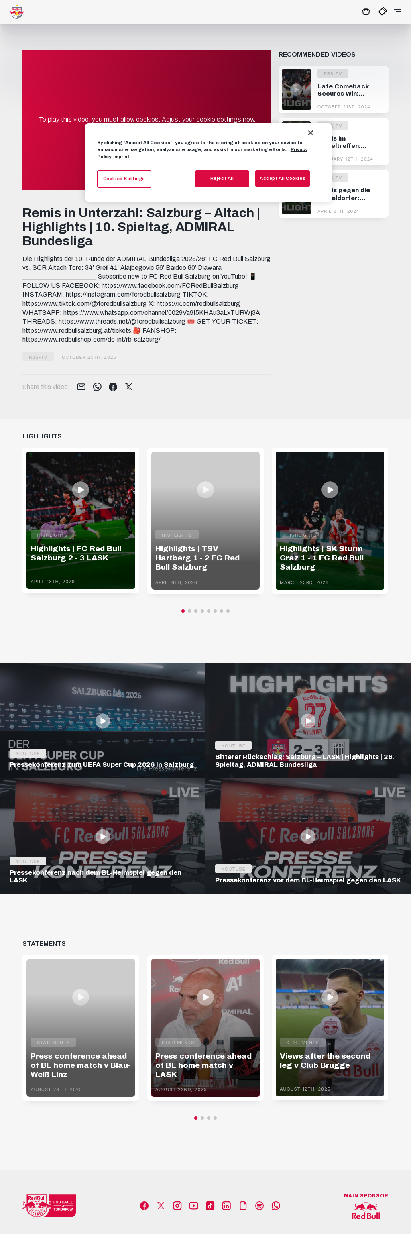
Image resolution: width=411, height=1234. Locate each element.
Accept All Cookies (282, 178)
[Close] (310, 133)
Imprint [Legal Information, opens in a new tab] (121, 156)
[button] (183, 611)
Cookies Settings (124, 178)
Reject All (222, 178)
